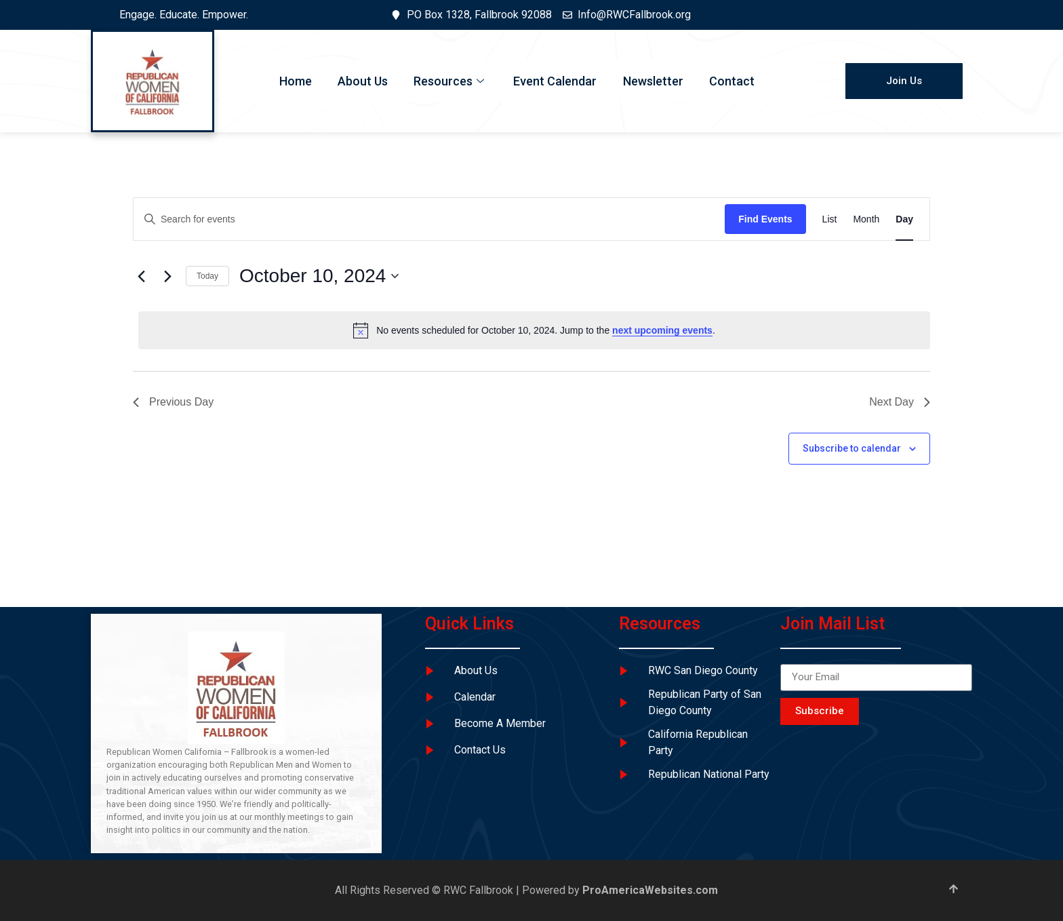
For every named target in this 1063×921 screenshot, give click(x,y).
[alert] (534, 330)
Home (292, 81)
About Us (361, 81)
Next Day (899, 402)
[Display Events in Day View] (904, 219)
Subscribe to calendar (852, 448)
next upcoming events (662, 330)
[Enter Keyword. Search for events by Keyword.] (429, 219)
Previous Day (173, 402)
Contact (734, 81)
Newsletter (654, 81)
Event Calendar (555, 81)
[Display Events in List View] (829, 219)
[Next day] (167, 276)
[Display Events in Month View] (866, 219)
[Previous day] (141, 276)
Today (207, 276)
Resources (450, 81)
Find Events (765, 219)
